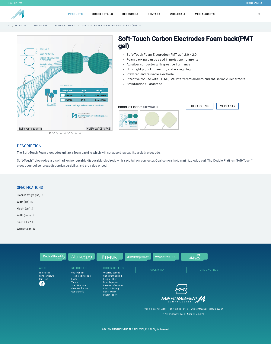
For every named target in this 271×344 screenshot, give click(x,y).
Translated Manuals (81, 276)
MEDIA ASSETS (205, 14)
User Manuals (78, 272)
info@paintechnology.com (210, 309)
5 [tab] (66, 133)
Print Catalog (254, 3)
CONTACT (154, 14)
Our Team (44, 279)
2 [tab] (54, 133)
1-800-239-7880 (158, 309)
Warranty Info (77, 291)
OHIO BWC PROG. (209, 270)
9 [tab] (81, 133)
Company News (46, 276)
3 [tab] (58, 133)
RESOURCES (130, 14)
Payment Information (113, 285)
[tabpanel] (64, 83)
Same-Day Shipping (112, 276)
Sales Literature (79, 285)
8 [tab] (77, 133)
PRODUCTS (75, 14)
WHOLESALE (178, 14)
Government (158, 270)
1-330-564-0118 (180, 309)
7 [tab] (73, 133)
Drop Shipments (110, 282)
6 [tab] (69, 133)
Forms (74, 279)
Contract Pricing (111, 288)
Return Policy (109, 291)
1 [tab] (51, 133)
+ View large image (98, 128)
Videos (74, 282)
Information (44, 272)
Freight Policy (109, 279)
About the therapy (79, 288)
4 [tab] (62, 133)
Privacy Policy (109, 295)
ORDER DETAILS (102, 14)
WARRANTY (227, 106)
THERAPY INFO (199, 106)
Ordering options (111, 272)
